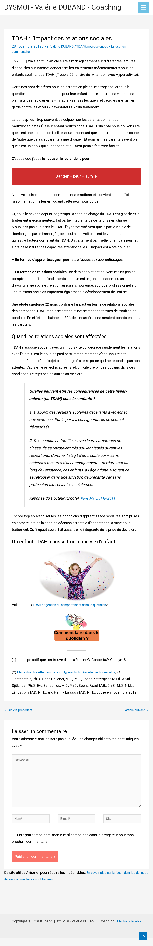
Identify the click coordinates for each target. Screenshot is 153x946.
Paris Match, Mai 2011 (100, 499)
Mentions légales (129, 929)
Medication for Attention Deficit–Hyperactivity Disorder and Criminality (72, 673)
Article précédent (18, 711)
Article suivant (137, 711)
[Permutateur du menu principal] (143, 8)
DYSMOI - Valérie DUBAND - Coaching (62, 8)
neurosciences (102, 47)
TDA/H (83, 47)
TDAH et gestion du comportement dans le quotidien (74, 605)
